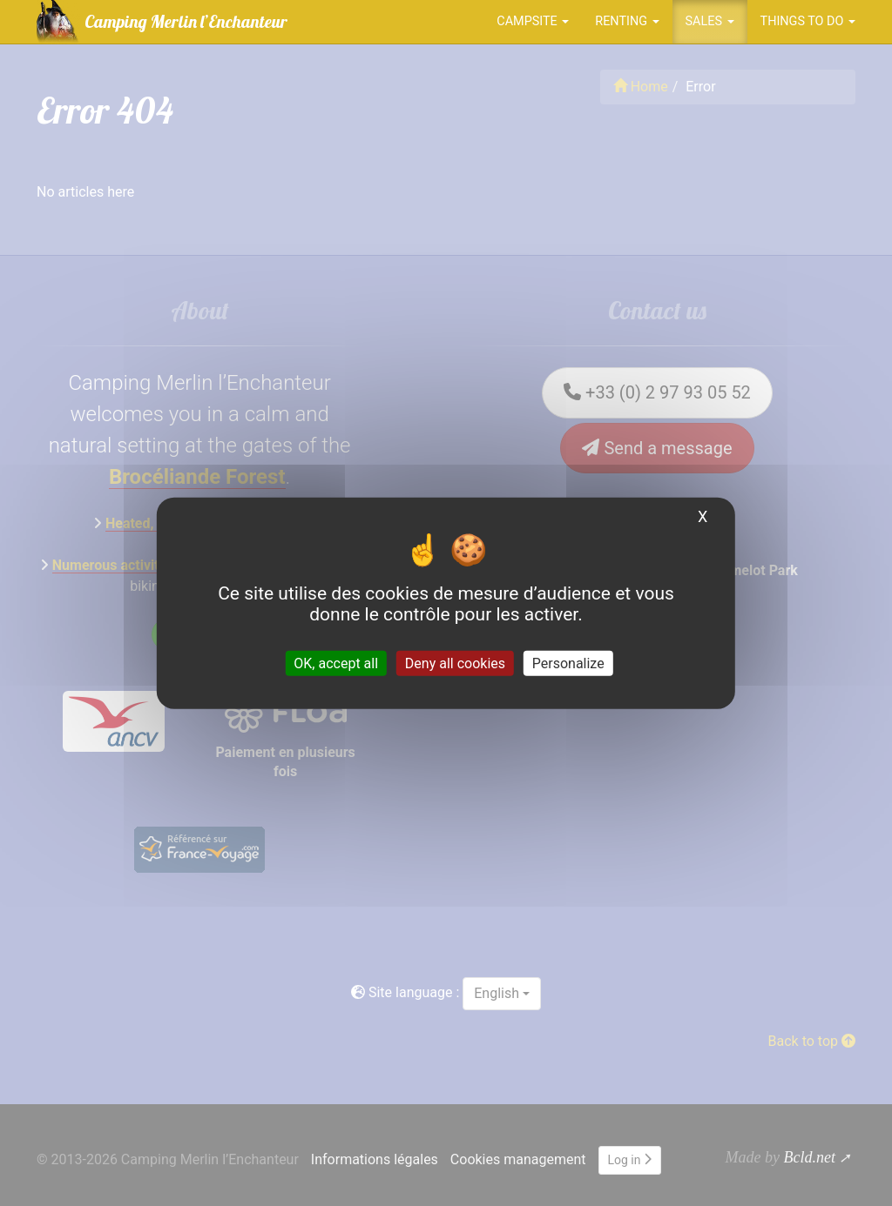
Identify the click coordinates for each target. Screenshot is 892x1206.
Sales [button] (710, 21)
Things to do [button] (807, 21)
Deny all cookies (455, 662)
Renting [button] (627, 21)
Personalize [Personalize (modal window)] (568, 662)
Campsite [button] (533, 21)
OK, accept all (336, 662)
